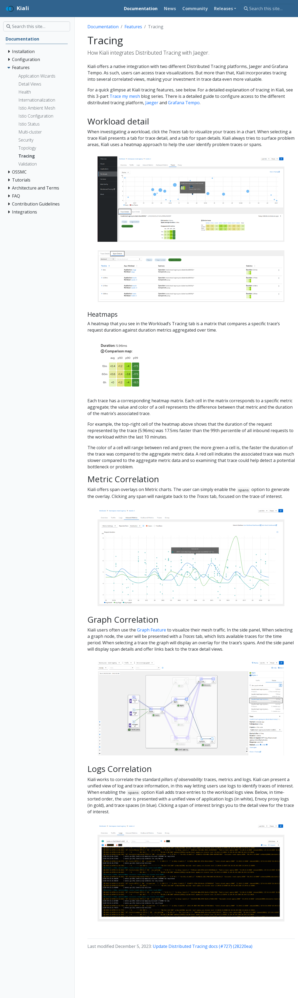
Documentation (103, 27)
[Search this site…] (268, 8)
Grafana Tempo (184, 103)
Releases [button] (223, 8)
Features (133, 27)
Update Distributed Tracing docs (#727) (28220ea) (202, 946)
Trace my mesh (125, 96)
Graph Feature (151, 630)
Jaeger (151, 103)
